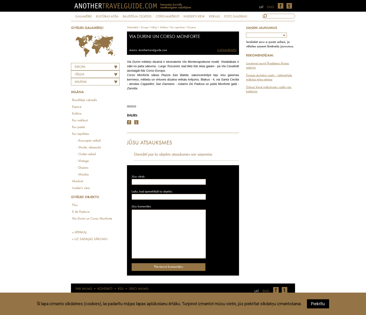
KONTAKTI (105, 289)
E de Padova (81, 212)
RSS (120, 289)
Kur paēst (78, 127)
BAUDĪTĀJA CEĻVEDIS (137, 16)
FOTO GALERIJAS (235, 16)
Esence (76, 107)
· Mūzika (83, 174)
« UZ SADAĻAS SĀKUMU (90, 239)
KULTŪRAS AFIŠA (107, 16)
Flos (74, 205)
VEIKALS (214, 16)
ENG (270, 7)
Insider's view (81, 188)
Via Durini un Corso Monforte (92, 218)
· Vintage (83, 161)
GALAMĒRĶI (83, 16)
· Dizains (82, 168)
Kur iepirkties (80, 134)
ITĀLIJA (79, 74)
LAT (261, 7)
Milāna (81, 82)
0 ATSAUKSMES (227, 50)
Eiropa (80, 67)
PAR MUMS (84, 289)
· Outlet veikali (86, 154)
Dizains (191, 27)
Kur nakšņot (80, 120)
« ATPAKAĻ (79, 232)
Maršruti (77, 181)
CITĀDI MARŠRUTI (167, 16)
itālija (154, 27)
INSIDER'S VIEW (194, 16)
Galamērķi (133, 27)
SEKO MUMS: (139, 289)
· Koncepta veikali (89, 141)
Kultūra (76, 114)
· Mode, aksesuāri (89, 147)
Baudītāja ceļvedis (84, 100)
